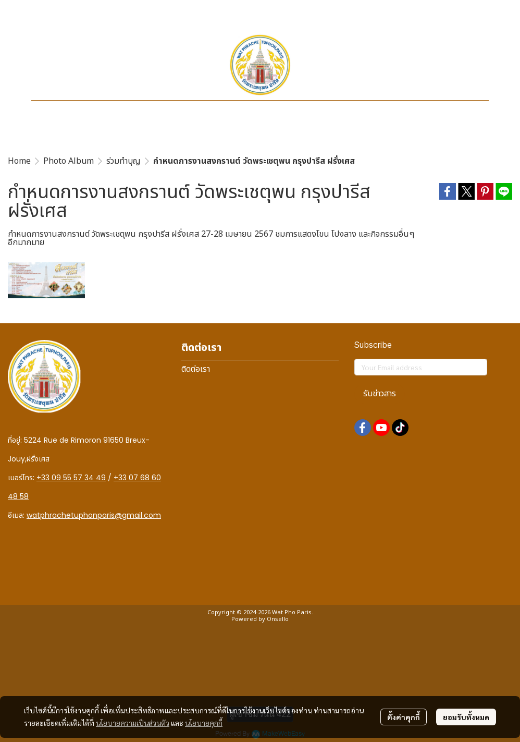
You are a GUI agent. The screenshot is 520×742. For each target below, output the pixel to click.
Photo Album (68, 161)
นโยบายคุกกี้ (203, 722)
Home (19, 161)
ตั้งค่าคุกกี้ (403, 717)
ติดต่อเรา (195, 369)
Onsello (278, 619)
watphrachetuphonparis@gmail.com (94, 515)
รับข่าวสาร (379, 393)
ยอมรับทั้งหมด (466, 717)
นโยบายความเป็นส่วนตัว (132, 722)
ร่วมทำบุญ (123, 161)
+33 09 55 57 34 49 (71, 477)
